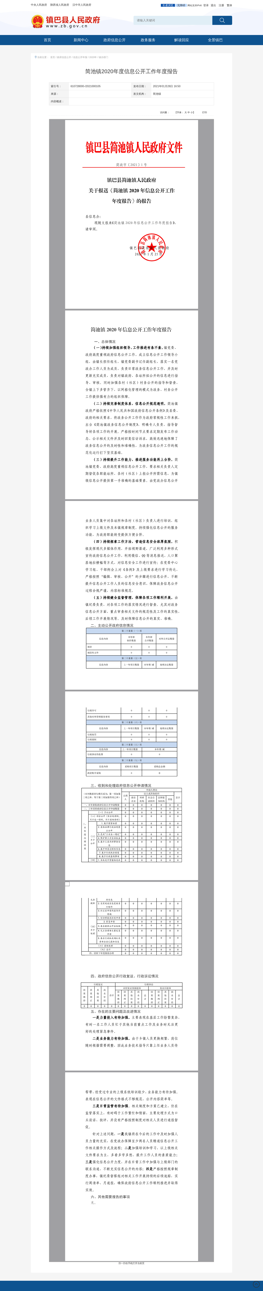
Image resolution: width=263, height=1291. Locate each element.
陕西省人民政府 (59, 4)
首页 (47, 40)
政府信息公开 (114, 40)
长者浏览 (168, 5)
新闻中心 (81, 40)
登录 (206, 5)
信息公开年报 (80, 57)
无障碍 (181, 5)
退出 (213, 5)
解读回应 (181, 40)
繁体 (229, 5)
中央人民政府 (39, 4)
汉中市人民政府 (81, 4)
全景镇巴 (215, 40)
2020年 (93, 57)
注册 (221, 5)
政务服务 (148, 40)
